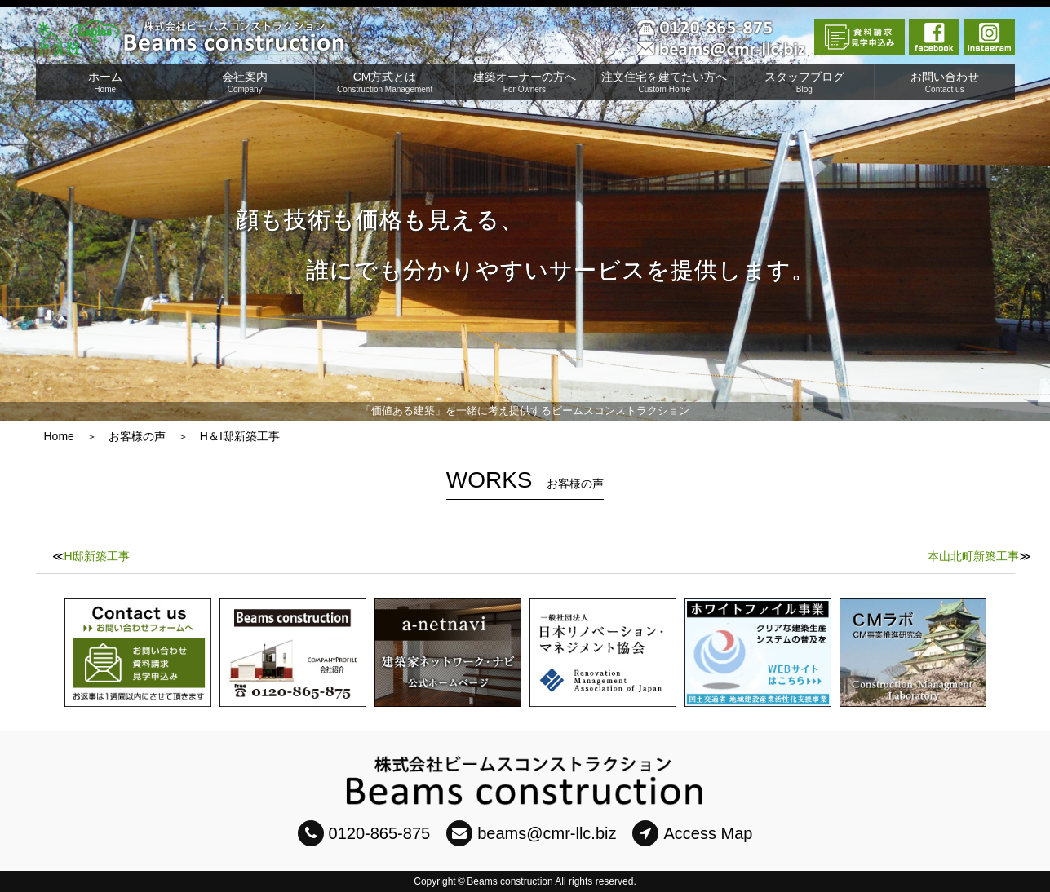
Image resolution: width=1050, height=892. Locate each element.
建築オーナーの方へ (524, 82)
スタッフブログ (804, 82)
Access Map (692, 833)
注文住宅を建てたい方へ (664, 82)
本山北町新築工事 (973, 556)
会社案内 (244, 82)
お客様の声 (137, 436)
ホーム (105, 82)
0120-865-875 (364, 833)
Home (59, 436)
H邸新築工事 (97, 556)
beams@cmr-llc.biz (531, 833)
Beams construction (509, 881)
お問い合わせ (944, 82)
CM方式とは (384, 82)
